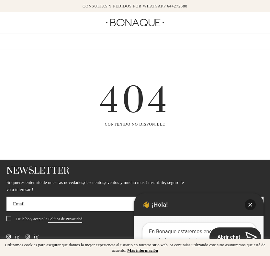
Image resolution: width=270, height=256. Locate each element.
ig (13, 237)
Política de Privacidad (65, 219)
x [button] (260, 246)
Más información (142, 250)
